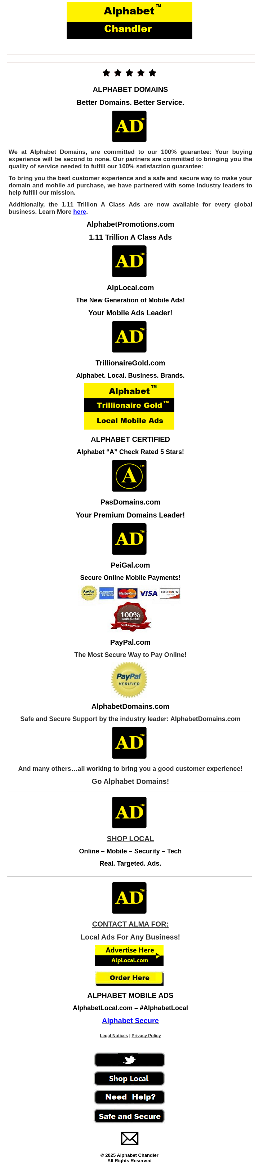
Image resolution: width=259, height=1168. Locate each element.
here (79, 211)
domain (19, 185)
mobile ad (59, 185)
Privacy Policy (146, 1035)
